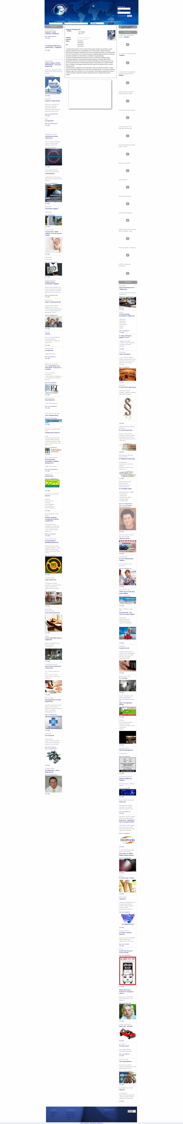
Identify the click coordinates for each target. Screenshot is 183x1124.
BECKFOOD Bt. (49, 476)
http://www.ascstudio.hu (50, 382)
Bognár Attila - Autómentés (125, 1026)
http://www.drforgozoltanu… (51, 123)
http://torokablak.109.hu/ (124, 596)
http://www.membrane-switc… (84, 37)
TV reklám (68, 1119)
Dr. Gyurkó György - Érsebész (126, 878)
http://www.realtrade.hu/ (124, 833)
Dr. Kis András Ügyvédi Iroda (52, 612)
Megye (92, 21)
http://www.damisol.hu (50, 534)
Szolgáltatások (95, 19)
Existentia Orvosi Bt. (124, 648)
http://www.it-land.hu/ (124, 944)
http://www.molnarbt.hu (124, 756)
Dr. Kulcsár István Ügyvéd (125, 430)
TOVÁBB (47, 38)
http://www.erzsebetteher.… (125, 955)
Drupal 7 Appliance (84, 1123)
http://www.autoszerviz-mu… (52, 295)
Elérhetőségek (111, 19)
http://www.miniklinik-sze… (125, 568)
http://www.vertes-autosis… (51, 418)
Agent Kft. (47, 333)
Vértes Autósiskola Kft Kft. (51, 415)
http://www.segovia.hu (124, 367)
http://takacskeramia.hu (50, 591)
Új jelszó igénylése (121, 15)
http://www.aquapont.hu (124, 912)
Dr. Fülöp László (49, 350)
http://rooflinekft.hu (49, 76)
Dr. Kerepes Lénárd (124, 1046)
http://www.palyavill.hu (124, 788)
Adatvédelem (107, 1112)
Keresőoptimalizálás (70, 1115)
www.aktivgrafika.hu (127, 1105)
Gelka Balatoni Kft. (50, 173)
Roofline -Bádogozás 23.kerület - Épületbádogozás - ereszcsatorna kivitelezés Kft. (53, 64)
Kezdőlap (68, 19)
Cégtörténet (81, 19)
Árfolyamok (128, 27)
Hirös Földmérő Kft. (50, 400)
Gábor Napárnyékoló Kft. (125, 1061)
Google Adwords (70, 1112)
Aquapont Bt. (122, 899)
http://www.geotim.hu (124, 330)
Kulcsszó (51, 21)
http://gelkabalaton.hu (50, 215)
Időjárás (123, 27)
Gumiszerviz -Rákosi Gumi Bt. (52, 101)
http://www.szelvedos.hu (50, 147)
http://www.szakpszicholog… (126, 503)
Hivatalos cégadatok (127, 26)
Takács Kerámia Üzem (50, 579)
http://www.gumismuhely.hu (51, 114)
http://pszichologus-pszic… (125, 507)
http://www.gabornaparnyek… (126, 1071)
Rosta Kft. (47, 495)
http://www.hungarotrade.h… (52, 469)
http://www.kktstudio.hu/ (51, 384)
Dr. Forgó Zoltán (49, 120)
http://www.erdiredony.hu (51, 447)
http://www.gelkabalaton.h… (51, 183)
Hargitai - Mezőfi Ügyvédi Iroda (53, 302)
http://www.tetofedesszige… (125, 858)
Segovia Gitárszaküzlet (124, 354)
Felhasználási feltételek (109, 1114)
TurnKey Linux (99, 1123)
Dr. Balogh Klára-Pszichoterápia (127, 458)
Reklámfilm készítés (70, 1117)
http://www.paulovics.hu (124, 811)
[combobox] (56, 23)
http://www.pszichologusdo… (126, 505)
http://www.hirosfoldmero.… (51, 406)
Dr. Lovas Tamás (123, 678)
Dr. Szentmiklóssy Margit (125, 488)
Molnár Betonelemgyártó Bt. (126, 750)
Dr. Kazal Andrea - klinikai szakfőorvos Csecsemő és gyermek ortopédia (53, 233)
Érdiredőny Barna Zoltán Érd (52, 432)
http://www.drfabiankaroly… (51, 775)
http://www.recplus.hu (50, 555)
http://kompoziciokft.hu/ (50, 36)
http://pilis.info (137, 1111)
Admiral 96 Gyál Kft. (124, 538)
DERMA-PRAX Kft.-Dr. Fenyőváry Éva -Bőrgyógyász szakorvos (126, 991)
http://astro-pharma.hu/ (50, 356)
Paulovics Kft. (122, 802)
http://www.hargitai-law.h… (51, 315)
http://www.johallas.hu (124, 1054)
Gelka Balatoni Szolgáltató (51, 208)
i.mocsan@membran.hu (82, 39)
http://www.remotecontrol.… (51, 748)
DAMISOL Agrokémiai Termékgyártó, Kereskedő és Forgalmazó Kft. (52, 519)
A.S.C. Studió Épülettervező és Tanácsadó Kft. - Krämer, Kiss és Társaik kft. (53, 367)
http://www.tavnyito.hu (50, 747)
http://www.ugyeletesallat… (51, 714)
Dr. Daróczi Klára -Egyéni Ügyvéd (127, 387)
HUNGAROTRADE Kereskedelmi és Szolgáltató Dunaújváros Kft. (52, 461)
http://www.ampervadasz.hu (51, 262)
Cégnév (66, 21)
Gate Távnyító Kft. (49, 735)
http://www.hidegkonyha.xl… (52, 479)
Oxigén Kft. (122, 1089)
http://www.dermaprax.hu (125, 1003)
